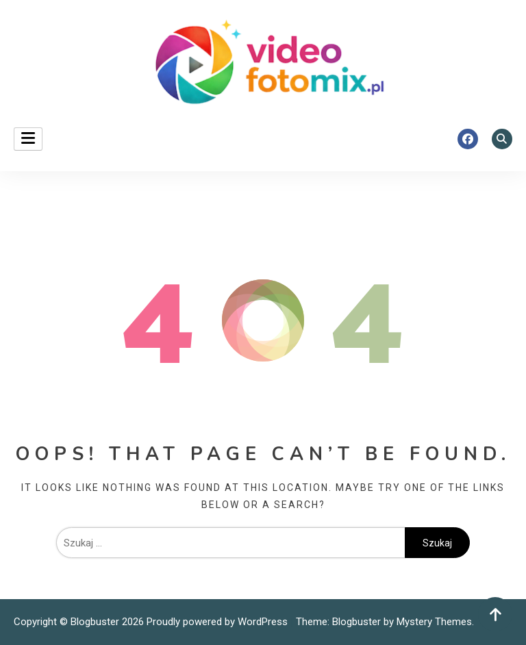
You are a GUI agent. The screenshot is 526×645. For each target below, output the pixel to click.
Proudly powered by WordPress (218, 622)
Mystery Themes (434, 622)
